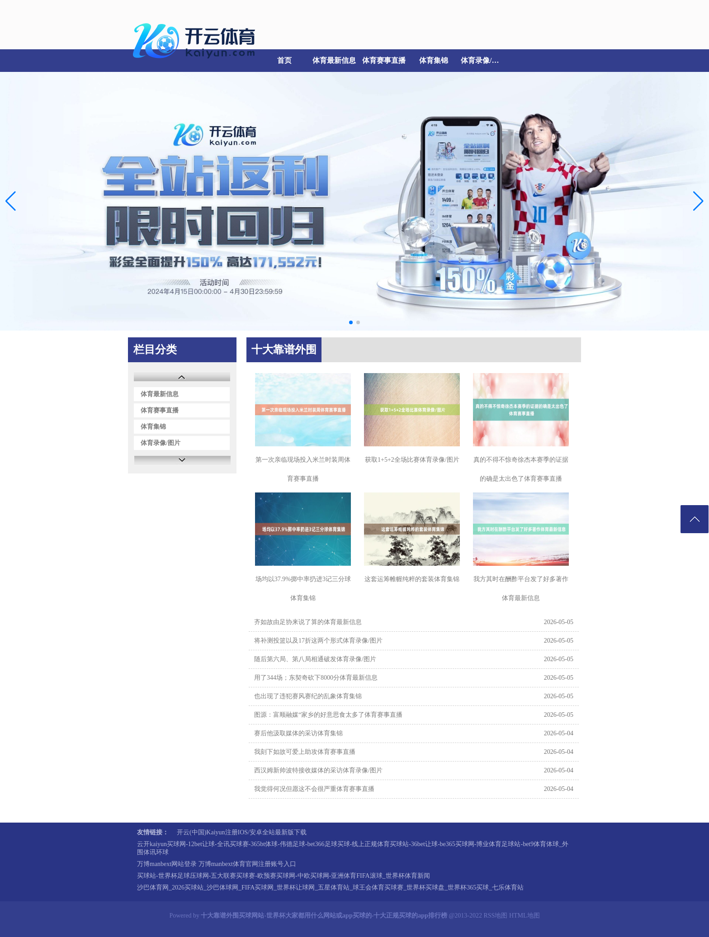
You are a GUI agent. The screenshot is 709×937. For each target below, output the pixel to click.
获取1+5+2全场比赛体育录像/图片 (412, 459)
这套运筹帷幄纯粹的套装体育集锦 (411, 579)
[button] (698, 201)
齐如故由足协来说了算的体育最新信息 (308, 622)
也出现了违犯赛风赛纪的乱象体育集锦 (308, 696)
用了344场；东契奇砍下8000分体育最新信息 (316, 677)
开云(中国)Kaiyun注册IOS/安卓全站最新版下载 (242, 832)
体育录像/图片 (483, 60)
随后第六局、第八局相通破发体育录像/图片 (315, 659)
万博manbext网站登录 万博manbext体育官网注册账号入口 (216, 864)
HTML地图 (524, 915)
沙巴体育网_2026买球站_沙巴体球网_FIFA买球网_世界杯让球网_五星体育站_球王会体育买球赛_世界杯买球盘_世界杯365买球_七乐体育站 (330, 887)
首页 (284, 60)
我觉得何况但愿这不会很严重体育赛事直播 (314, 789)
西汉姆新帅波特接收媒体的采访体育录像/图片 (318, 770)
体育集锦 (433, 60)
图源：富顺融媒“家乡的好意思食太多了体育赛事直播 (328, 714)
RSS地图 (495, 915)
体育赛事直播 (384, 60)
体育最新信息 (334, 60)
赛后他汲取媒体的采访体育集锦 (298, 733)
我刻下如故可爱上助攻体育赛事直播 (304, 751)
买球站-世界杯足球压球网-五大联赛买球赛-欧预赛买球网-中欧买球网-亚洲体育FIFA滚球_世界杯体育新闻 (283, 875)
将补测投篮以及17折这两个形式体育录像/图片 (318, 640)
